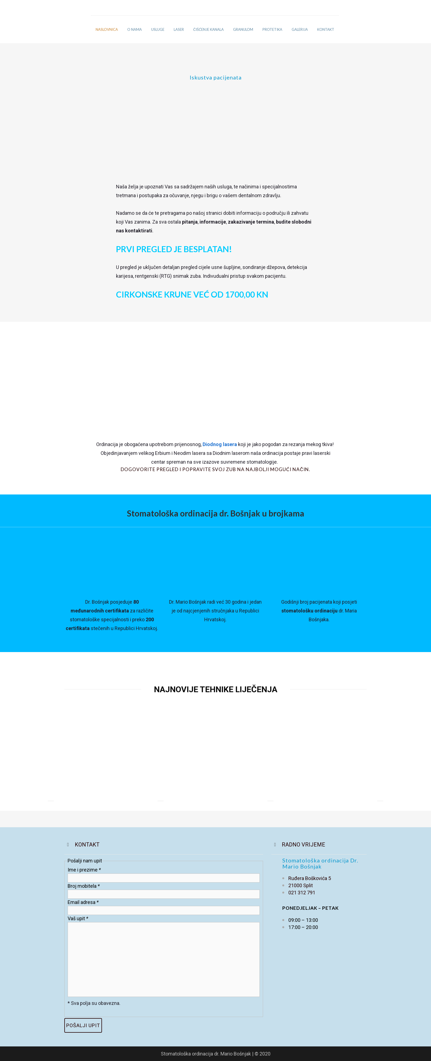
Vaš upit (78, 918)
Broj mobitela (84, 886)
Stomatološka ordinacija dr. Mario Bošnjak (206, 1054)
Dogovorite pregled (149, 469)
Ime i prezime (84, 870)
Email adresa (83, 902)
